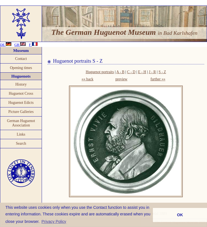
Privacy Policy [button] (53, 221)
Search (21, 143)
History (20, 84)
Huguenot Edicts (21, 103)
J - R (152, 72)
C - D (131, 72)
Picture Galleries (21, 112)
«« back (88, 79)
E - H (142, 72)
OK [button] (180, 215)
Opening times (21, 68)
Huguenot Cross (21, 93)
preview (121, 79)
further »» (157, 79)
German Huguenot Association (21, 123)
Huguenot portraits (100, 72)
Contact (21, 59)
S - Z (162, 72)
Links (21, 134)
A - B (120, 72)
